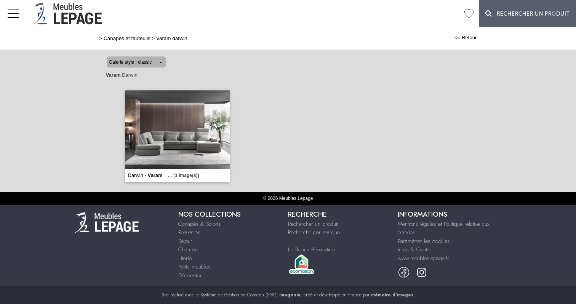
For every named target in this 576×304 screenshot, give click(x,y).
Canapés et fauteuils (127, 38)
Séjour (185, 241)
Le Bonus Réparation (311, 249)
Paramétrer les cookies (424, 241)
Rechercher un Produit (527, 13)
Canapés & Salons (199, 224)
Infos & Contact (416, 249)
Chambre (188, 249)
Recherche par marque (314, 232)
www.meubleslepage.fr (423, 258)
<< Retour (465, 37)
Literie (185, 258)
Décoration (190, 275)
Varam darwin (171, 38)
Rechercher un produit (313, 224)
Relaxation (189, 232)
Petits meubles (194, 266)
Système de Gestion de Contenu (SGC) (250, 294)
